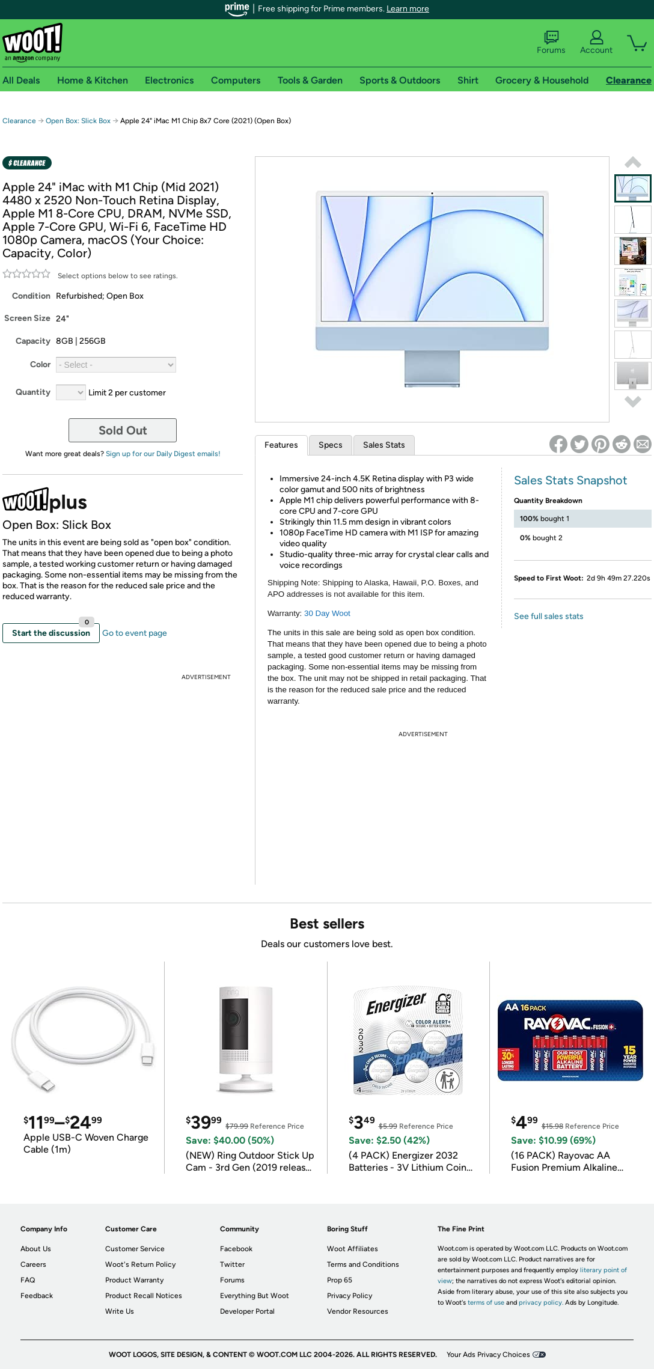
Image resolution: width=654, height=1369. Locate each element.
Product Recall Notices (143, 1295)
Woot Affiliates (352, 1249)
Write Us (119, 1311)
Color (40, 364)
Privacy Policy (349, 1295)
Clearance (19, 121)
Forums (551, 42)
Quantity (33, 392)
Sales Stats (384, 445)
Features (281, 445)
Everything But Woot (254, 1295)
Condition (31, 296)
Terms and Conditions (363, 1264)
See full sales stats (549, 616)
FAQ (27, 1280)
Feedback (36, 1295)
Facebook (236, 1249)
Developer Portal (247, 1311)
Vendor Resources (357, 1311)
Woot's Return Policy (140, 1264)
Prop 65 (339, 1280)
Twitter (232, 1264)
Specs (331, 445)
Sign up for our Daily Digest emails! (163, 454)
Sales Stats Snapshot (571, 480)
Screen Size (27, 318)
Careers (33, 1264)
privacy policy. (541, 1302)
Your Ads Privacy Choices (488, 1354)
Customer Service (135, 1249)
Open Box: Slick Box (78, 121)
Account (596, 42)
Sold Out (123, 430)
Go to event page (134, 633)
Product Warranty (134, 1280)
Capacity (33, 341)
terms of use (486, 1302)
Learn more (408, 9)
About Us (35, 1249)
